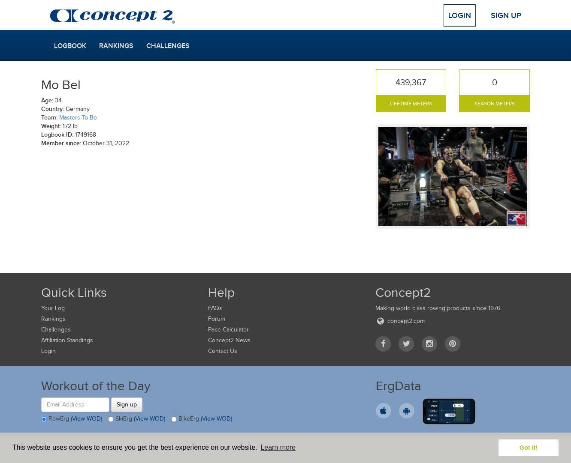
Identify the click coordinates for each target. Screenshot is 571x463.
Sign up (127, 404)
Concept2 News (229, 340)
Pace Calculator (228, 329)
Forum (216, 319)
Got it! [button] (529, 447)
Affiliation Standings (67, 340)
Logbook (70, 46)
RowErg (71, 419)
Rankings (116, 46)
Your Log (53, 308)
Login (459, 15)
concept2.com (400, 321)
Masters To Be (78, 117)
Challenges (168, 46)
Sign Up (506, 15)
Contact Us (222, 351)
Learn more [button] (278, 447)
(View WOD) (86, 418)
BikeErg (201, 419)
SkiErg (136, 419)
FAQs (215, 308)
